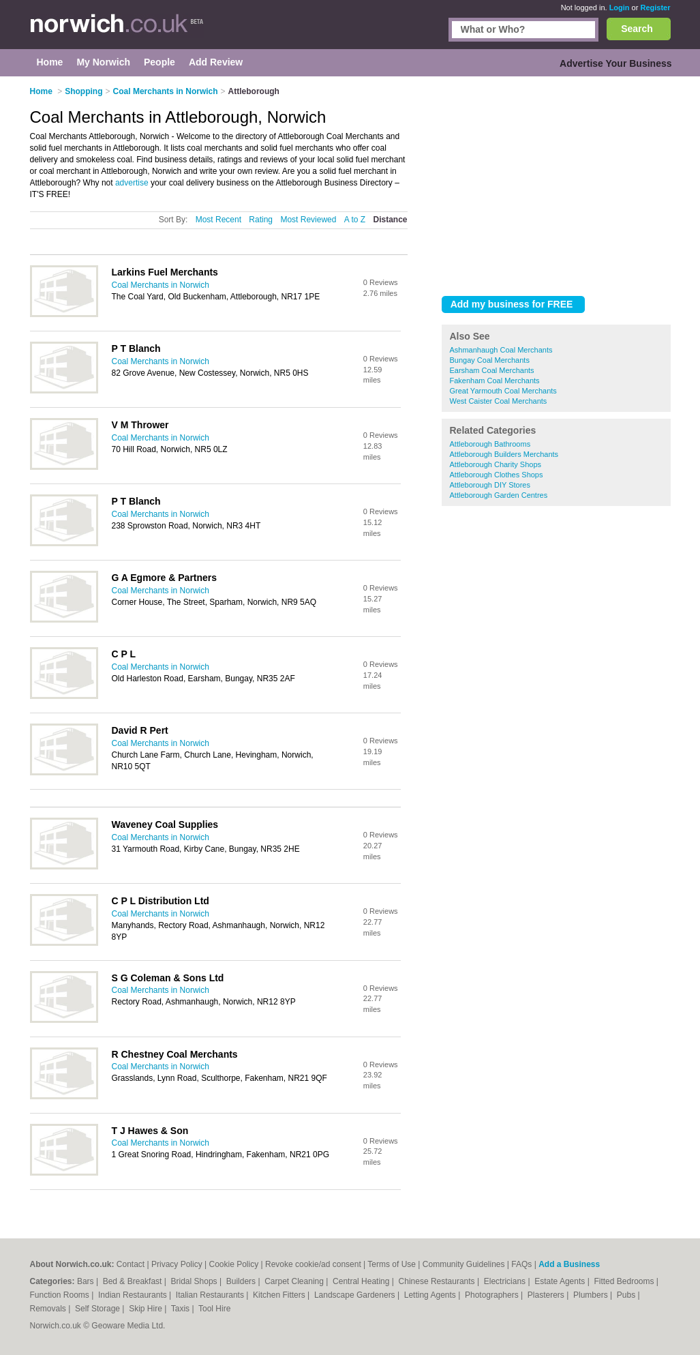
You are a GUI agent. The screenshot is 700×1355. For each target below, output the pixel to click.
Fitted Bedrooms (625, 1281)
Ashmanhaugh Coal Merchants (501, 350)
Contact (130, 1264)
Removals (49, 1308)
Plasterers (547, 1295)
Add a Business (569, 1264)
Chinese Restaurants (438, 1281)
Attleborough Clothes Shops (496, 475)
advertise (132, 183)
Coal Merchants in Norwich (160, 285)
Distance (390, 219)
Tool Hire (214, 1308)
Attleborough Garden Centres (499, 495)
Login (619, 7)
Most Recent (218, 219)
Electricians (506, 1281)
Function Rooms (61, 1295)
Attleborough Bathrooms (490, 444)
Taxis (181, 1308)
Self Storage (98, 1308)
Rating (261, 219)
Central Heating (362, 1281)
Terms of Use (391, 1264)
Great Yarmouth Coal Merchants (503, 391)
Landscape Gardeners (355, 1295)
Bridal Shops (195, 1281)
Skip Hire (146, 1308)
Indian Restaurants (133, 1295)
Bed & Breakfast (133, 1281)
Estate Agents (560, 1281)
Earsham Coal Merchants (492, 370)
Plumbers (591, 1295)
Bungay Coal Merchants (490, 360)
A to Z (354, 219)
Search (637, 28)
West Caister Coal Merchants (498, 401)
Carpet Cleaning (295, 1281)
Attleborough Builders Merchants (504, 454)
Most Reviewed (308, 219)
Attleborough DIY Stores (490, 485)
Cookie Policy (233, 1264)
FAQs (521, 1264)
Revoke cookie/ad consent (313, 1264)
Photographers (493, 1295)
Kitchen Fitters (280, 1295)
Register (655, 7)
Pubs (627, 1295)
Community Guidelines (464, 1264)
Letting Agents (431, 1295)
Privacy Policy (176, 1264)
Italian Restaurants (211, 1295)
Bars (86, 1281)
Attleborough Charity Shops (496, 464)
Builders (242, 1281)
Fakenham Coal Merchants (495, 380)
